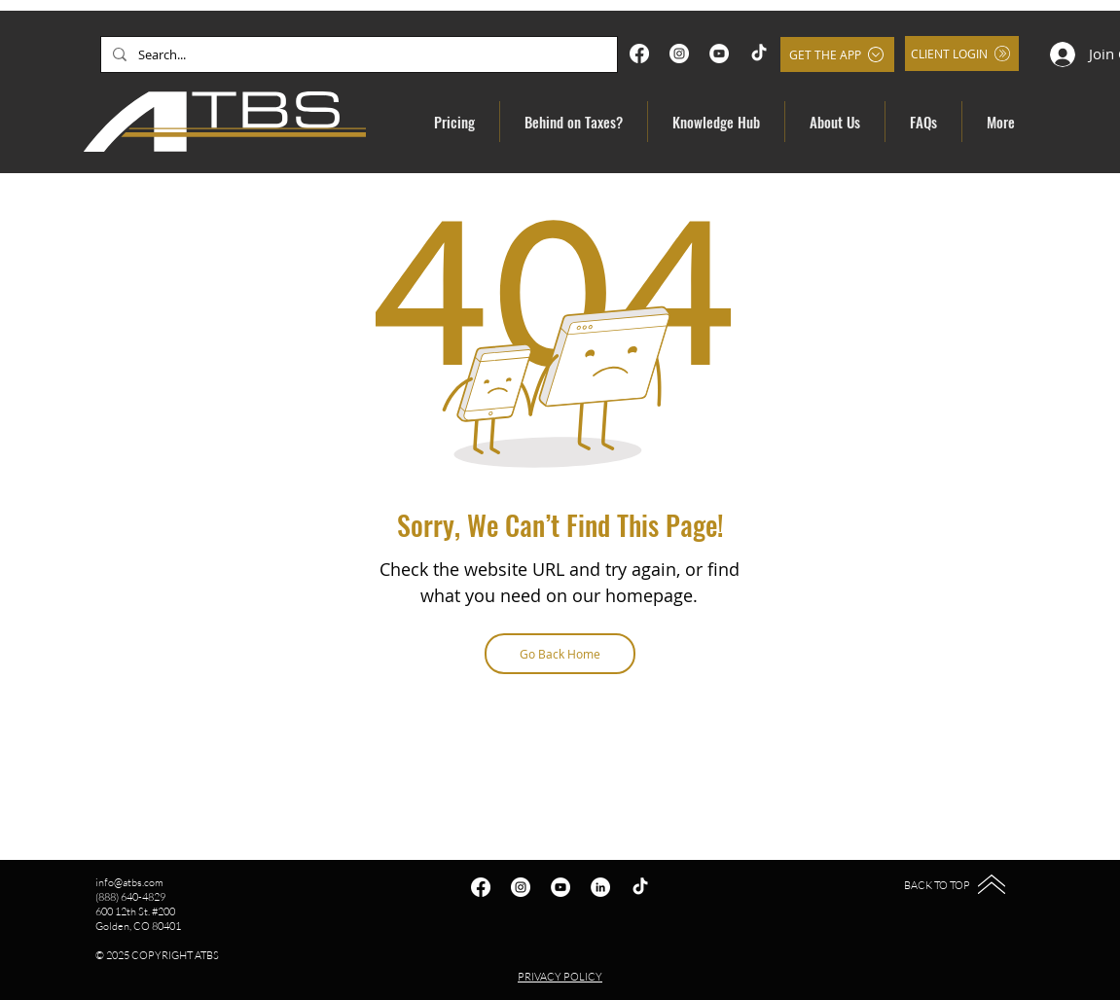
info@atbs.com (129, 882)
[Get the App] (837, 54)
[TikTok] (759, 53)
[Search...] (357, 54)
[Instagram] (679, 53)
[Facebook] (639, 53)
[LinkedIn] (600, 887)
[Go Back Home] (560, 653)
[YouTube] (719, 53)
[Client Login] (962, 53)
